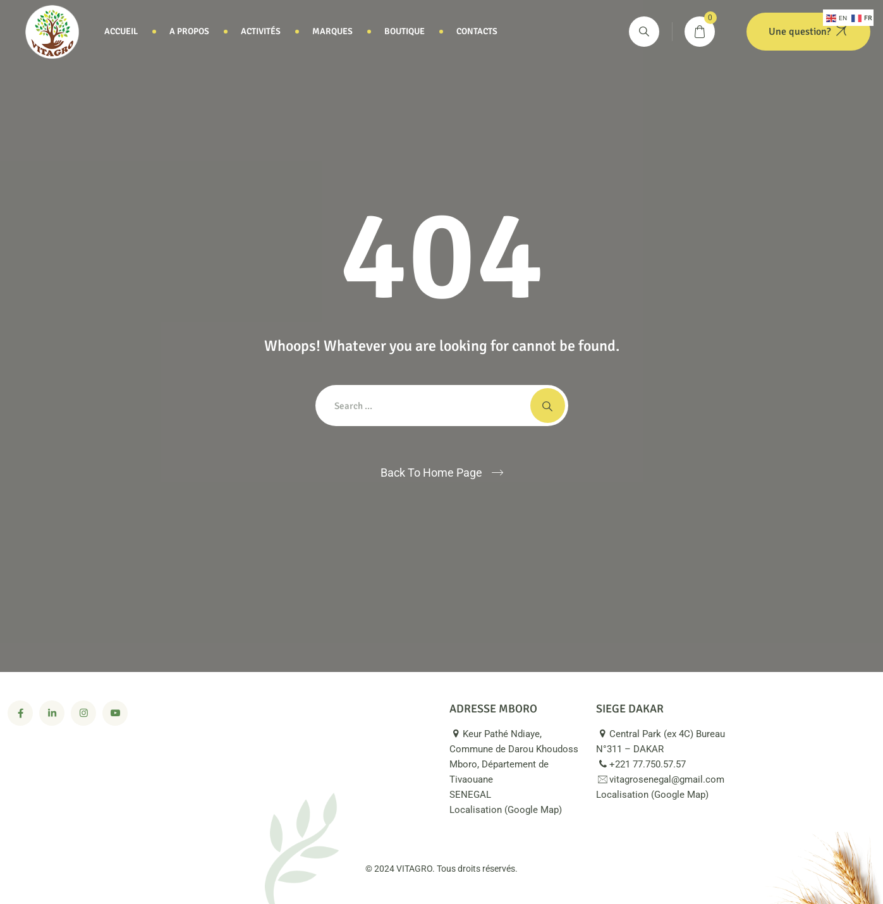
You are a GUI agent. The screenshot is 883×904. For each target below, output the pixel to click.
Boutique (404, 31)
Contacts (476, 31)
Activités (261, 31)
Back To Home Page (431, 472)
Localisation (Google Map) (512, 809)
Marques (332, 31)
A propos (189, 31)
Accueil (121, 31)
